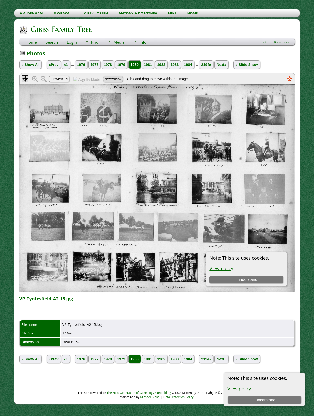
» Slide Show (247, 65)
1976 (81, 65)
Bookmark (281, 42)
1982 (161, 65)
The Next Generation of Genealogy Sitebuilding (139, 393)
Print (262, 42)
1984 (188, 65)
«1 (66, 65)
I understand (264, 400)
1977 (95, 65)
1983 (175, 65)
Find (95, 42)
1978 (108, 65)
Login (72, 42)
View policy (239, 389)
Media (119, 42)
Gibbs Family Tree (61, 29)
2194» (206, 65)
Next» (221, 65)
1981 (148, 65)
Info (142, 42)
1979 (121, 65)
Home (31, 42)
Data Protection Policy (178, 397)
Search (52, 42)
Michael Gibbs (149, 397)
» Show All (31, 65)
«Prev (54, 65)
